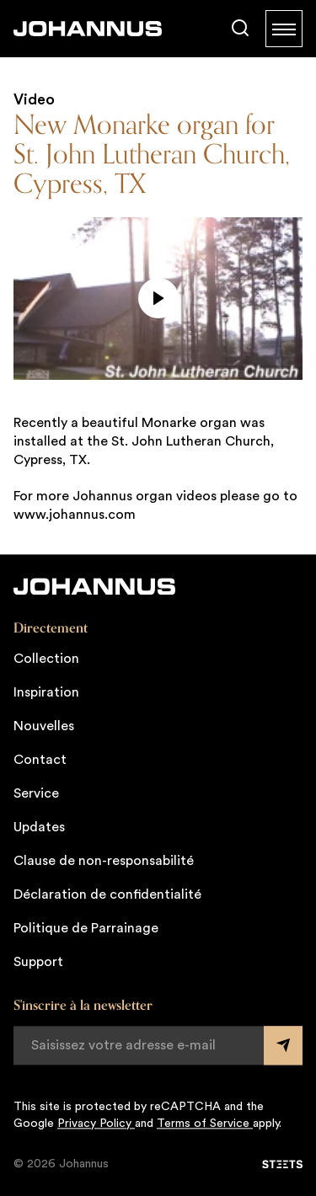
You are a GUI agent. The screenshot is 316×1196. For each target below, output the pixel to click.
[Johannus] (87, 28)
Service (36, 793)
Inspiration (46, 692)
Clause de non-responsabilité (103, 861)
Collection (46, 658)
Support (38, 962)
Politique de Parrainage (85, 928)
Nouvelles (43, 726)
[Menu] (284, 28)
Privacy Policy (96, 1123)
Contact (40, 759)
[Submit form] (283, 1045)
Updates (39, 827)
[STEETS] (282, 1164)
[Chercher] (240, 28)
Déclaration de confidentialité (107, 894)
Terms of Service (205, 1123)
